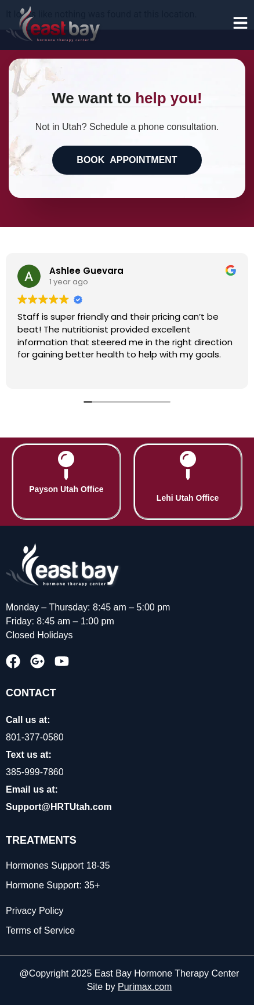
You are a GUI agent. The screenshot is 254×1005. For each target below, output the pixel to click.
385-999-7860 (35, 772)
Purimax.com (145, 987)
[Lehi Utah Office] (187, 465)
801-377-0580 (35, 737)
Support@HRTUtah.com (59, 807)
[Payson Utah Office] (66, 465)
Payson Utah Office (66, 489)
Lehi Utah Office (188, 497)
